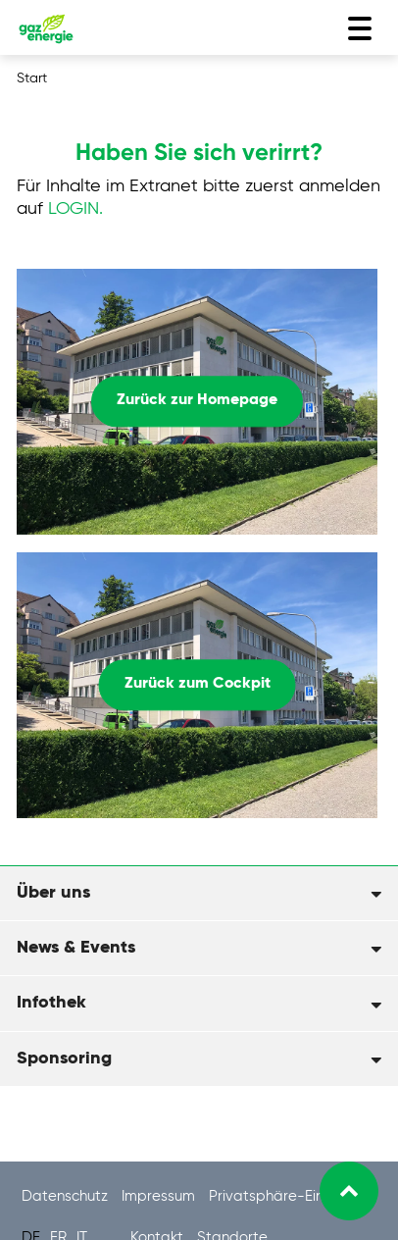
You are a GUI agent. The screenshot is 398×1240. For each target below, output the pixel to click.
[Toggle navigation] (359, 28)
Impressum (160, 1196)
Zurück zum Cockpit (197, 685)
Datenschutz (67, 1196)
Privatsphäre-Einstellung (292, 1196)
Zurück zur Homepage (197, 401)
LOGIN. (75, 209)
